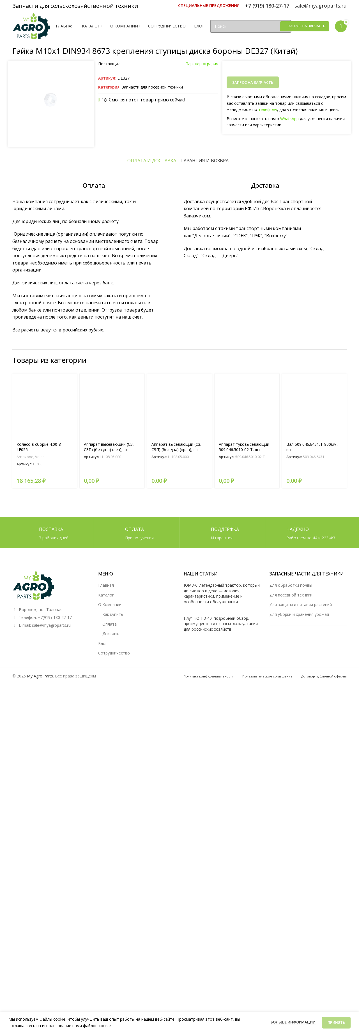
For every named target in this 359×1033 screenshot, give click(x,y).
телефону (267, 109)
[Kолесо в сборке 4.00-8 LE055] (44, 748)
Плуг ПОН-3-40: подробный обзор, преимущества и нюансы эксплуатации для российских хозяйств (221, 966)
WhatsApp (289, 118)
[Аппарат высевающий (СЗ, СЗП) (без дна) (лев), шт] (112, 748)
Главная (106, 927)
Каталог (106, 937)
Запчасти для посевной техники (152, 87)
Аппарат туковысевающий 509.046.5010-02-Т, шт (244, 789)
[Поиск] (250, 26)
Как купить (112, 957)
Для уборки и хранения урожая (299, 957)
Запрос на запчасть (306, 26)
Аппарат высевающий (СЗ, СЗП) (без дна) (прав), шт (176, 789)
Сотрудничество (114, 995)
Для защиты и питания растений (301, 947)
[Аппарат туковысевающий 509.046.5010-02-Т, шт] (247, 748)
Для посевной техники (291, 937)
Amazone (25, 799)
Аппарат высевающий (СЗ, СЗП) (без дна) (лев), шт (109, 789)
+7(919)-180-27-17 (55, 960)
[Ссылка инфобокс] (209, 6)
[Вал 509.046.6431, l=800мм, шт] (314, 748)
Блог (102, 986)
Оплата (109, 966)
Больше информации (293, 1022)
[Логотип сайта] (31, 25)
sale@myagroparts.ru (51, 968)
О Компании (109, 947)
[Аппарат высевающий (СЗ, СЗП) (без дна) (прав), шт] (179, 748)
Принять (336, 1022)
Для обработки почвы (291, 927)
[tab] (151, 503)
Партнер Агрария (201, 63)
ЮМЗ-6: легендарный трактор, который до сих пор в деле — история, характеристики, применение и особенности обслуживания (222, 936)
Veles (40, 799)
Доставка (111, 976)
